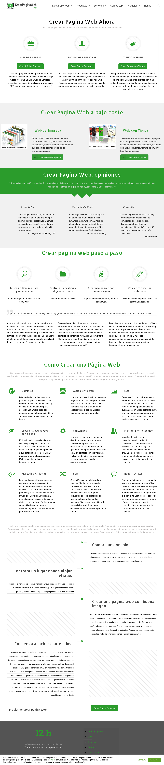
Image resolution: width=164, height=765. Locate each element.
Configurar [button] (142, 760)
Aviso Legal (93, 752)
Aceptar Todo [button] (154, 760)
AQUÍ (53, 760)
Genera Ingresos (96, 731)
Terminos (92, 742)
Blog (90, 737)
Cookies (91, 747)
